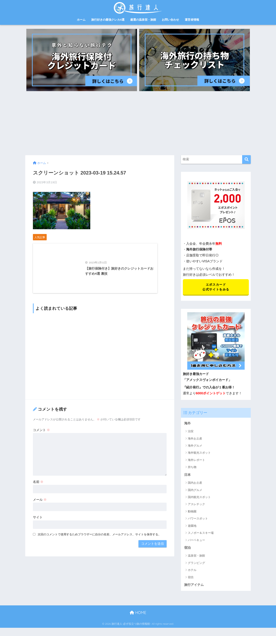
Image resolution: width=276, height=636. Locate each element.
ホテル (192, 570)
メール (40, 503)
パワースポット (198, 519)
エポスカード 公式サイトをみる (216, 287)
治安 (191, 431)
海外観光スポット (199, 453)
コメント (41, 433)
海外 (187, 424)
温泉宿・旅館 (196, 556)
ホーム (81, 19)
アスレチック (196, 504)
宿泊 (187, 548)
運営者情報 (192, 19)
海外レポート (196, 460)
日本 (187, 475)
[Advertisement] (138, 122)
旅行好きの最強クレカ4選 (107, 19)
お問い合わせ (170, 19)
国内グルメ (195, 490)
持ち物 (192, 467)
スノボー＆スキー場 (201, 533)
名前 (38, 485)
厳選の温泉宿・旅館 (143, 19)
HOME (138, 613)
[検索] (246, 159)
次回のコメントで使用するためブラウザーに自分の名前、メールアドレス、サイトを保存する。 (99, 538)
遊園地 (192, 526)
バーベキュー (196, 540)
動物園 (192, 512)
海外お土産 (195, 438)
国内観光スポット (199, 497)
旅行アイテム (194, 585)
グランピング (196, 563)
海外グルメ (195, 446)
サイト (38, 521)
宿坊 (191, 577)
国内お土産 (195, 483)
